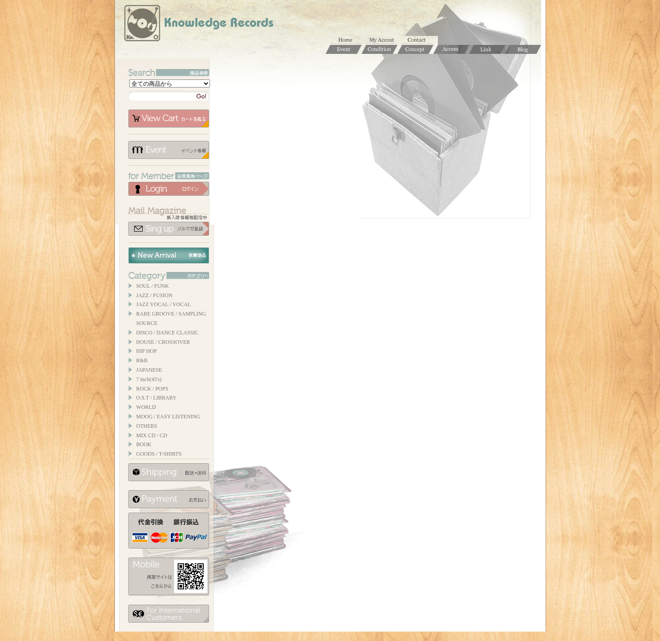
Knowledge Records (198, 24)
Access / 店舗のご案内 (451, 49)
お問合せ (420, 40)
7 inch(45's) (149, 379)
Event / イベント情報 (344, 49)
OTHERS (146, 426)
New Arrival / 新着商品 (168, 255)
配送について (168, 472)
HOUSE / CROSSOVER (163, 342)
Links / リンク (487, 49)
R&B (142, 360)
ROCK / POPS (152, 389)
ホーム (348, 40)
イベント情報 (168, 150)
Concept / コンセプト (415, 49)
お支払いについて (168, 499)
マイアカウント (384, 40)
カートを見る (168, 118)
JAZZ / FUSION (154, 295)
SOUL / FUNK (152, 286)
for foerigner (168, 614)
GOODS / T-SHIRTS (159, 454)
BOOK (144, 444)
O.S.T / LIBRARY (156, 398)
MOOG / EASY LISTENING (168, 416)
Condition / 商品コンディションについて (380, 49)
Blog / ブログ (523, 49)
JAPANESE (149, 370)
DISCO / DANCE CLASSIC (167, 332)
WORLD (146, 407)
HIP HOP (146, 351)
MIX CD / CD (151, 435)
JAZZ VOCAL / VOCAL (163, 304)
